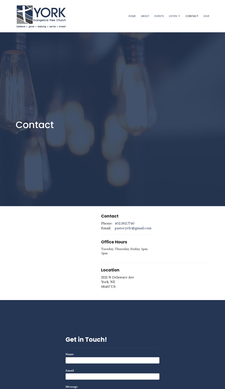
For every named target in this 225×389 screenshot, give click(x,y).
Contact (192, 16)
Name (70, 354)
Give (206, 16)
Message (72, 386)
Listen (174, 16)
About (145, 16)
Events (159, 16)
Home (132, 16)
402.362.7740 (124, 223)
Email (70, 370)
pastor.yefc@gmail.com (133, 228)
